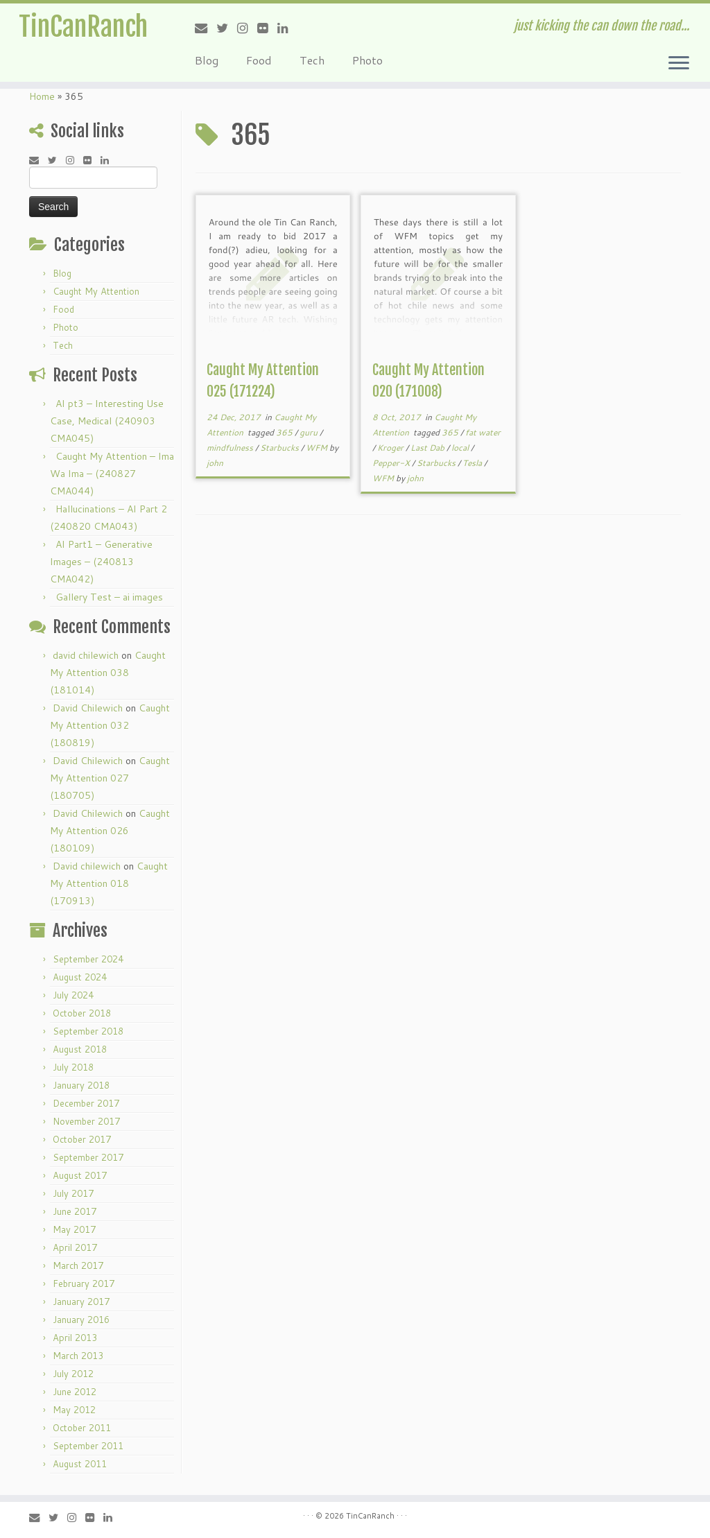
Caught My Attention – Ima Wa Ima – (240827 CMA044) (112, 473)
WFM (317, 447)
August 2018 (80, 1049)
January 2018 (81, 1085)
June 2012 (74, 1391)
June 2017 (74, 1211)
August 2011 (80, 1464)
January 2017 (81, 1301)
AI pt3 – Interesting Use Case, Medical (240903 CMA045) (107, 421)
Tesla (473, 463)
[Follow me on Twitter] (226, 28)
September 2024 (88, 959)
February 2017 (83, 1283)
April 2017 (75, 1247)
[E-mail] (205, 28)
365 (285, 432)
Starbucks (280, 447)
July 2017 (73, 1193)
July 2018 (73, 1067)
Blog (206, 60)
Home (42, 96)
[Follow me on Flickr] (267, 28)
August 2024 (80, 977)
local (461, 447)
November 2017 (86, 1121)
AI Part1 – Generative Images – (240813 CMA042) (101, 561)
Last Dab (428, 447)
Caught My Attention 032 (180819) (110, 725)
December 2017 (86, 1103)
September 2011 (88, 1446)
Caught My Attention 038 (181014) (108, 672)
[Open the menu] (678, 63)
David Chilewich (88, 708)
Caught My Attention (96, 291)
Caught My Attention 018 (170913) (109, 883)
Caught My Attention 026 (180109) (110, 830)
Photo (367, 60)
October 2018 (82, 1013)
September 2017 (88, 1157)
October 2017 (82, 1139)
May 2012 (74, 1409)
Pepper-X (392, 463)
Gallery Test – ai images (109, 597)
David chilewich (87, 866)
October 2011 (82, 1428)
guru (310, 432)
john (215, 463)
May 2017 (74, 1229)
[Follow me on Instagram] (247, 28)
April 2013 (75, 1337)
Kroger (391, 447)
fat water (483, 432)
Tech (312, 60)
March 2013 (78, 1355)
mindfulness (231, 447)
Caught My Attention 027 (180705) (110, 778)
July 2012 (73, 1373)
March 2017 (78, 1265)
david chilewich (86, 655)
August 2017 (80, 1175)
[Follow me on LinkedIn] (287, 28)
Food (259, 60)
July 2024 (73, 995)
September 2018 (88, 1031)
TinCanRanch (83, 27)
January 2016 (81, 1319)
